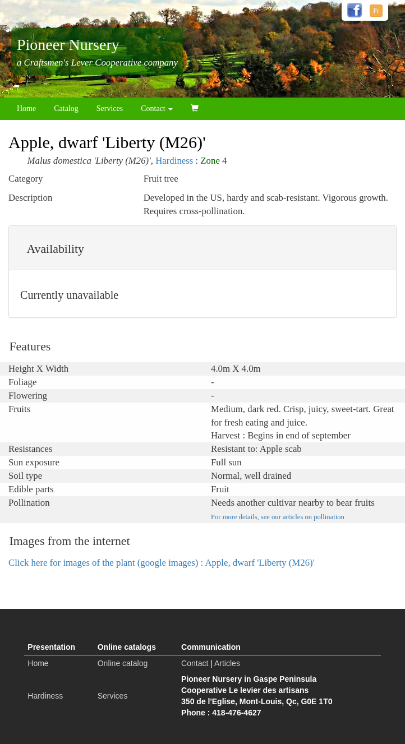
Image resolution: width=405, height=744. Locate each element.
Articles (227, 663)
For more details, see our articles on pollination (277, 517)
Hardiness (174, 160)
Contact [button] (157, 108)
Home (26, 108)
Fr (376, 11)
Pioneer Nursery (68, 44)
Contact (194, 663)
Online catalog (123, 663)
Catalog (66, 108)
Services (109, 108)
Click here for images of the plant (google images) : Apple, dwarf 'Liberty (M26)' (161, 562)
